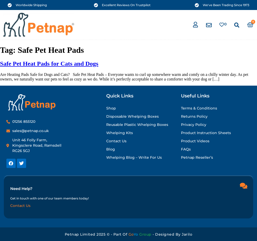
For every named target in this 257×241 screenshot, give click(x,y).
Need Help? (21, 188)
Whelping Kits (119, 132)
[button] (236, 25)
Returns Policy (194, 116)
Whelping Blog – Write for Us (134, 157)
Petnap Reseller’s (197, 157)
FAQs (186, 149)
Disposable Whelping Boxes (132, 116)
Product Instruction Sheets (206, 132)
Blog (110, 149)
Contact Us (116, 141)
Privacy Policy (193, 124)
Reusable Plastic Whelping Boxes (137, 124)
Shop (111, 108)
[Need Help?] (243, 185)
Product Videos (195, 141)
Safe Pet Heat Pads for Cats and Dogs (49, 63)
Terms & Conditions (199, 108)
